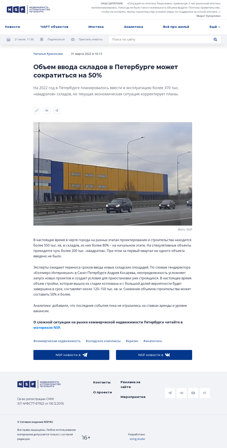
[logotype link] (28, 9)
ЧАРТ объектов (54, 27)
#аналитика (152, 341)
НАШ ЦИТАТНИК (112, 3)
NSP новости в (71, 354)
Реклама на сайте (130, 384)
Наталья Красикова (48, 54)
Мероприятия (133, 397)
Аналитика (133, 27)
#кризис (132, 341)
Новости (12, 27)
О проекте (102, 392)
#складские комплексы (103, 341)
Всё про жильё (176, 27)
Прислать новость (91, 39)
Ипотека (96, 27)
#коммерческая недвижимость (57, 341)
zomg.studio (137, 439)
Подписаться (56, 39)
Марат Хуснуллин (208, 16)
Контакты (102, 382)
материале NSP (46, 327)
